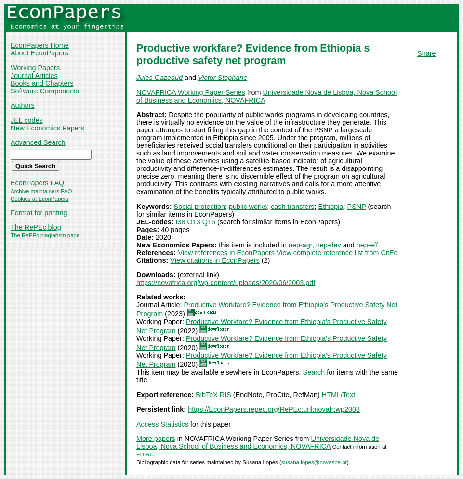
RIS (225, 395)
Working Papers (35, 68)
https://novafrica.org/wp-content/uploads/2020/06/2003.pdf (225, 282)
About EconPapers (39, 53)
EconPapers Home (40, 45)
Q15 (208, 222)
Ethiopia (331, 206)
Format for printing (39, 213)
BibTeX (207, 395)
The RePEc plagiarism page (45, 235)
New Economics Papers (47, 128)
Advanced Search (38, 142)
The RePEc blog (36, 227)
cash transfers (292, 206)
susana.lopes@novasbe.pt (314, 462)
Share (426, 53)
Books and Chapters (42, 83)
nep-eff (367, 245)
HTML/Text (339, 395)
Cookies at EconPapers (39, 199)
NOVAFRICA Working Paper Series (190, 92)
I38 (180, 222)
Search (314, 372)
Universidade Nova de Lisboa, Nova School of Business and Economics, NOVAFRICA (257, 442)
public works (248, 206)
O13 (193, 222)
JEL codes (27, 120)
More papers (155, 438)
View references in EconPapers (226, 253)
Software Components (45, 91)
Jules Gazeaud (159, 77)
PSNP (356, 206)
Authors (23, 105)
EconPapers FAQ (37, 183)
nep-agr (300, 245)
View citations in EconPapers (214, 260)
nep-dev (328, 245)
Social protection (199, 206)
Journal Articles (34, 75)
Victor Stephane (222, 77)
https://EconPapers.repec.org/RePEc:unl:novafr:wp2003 (274, 409)
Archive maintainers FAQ (41, 191)
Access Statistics (162, 424)
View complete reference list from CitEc (337, 253)
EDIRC (145, 454)
